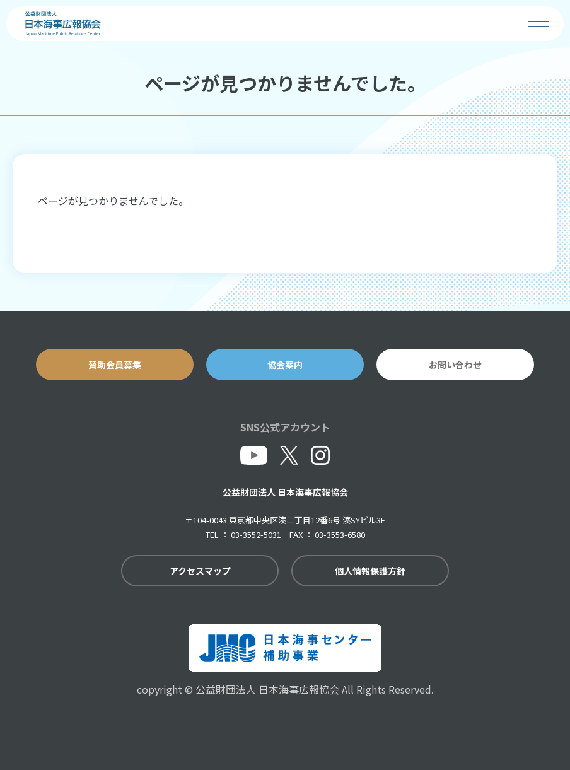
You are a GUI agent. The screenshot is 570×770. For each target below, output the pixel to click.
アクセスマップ (200, 570)
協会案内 (285, 364)
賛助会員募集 (114, 364)
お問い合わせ (455, 364)
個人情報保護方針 (370, 570)
